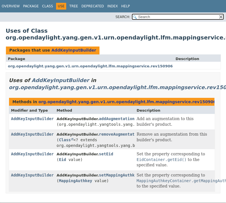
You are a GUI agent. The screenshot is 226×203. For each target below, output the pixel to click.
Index (112, 6)
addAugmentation (116, 118)
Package (31, 6)
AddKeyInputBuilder (73, 50)
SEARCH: (123, 17)
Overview (11, 6)
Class (47, 6)
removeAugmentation (120, 134)
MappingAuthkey (75, 180)
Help (125, 6)
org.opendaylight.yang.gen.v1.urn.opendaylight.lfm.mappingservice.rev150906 (90, 66)
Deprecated (92, 6)
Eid (62, 159)
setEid (106, 154)
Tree (73, 6)
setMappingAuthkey (119, 175)
